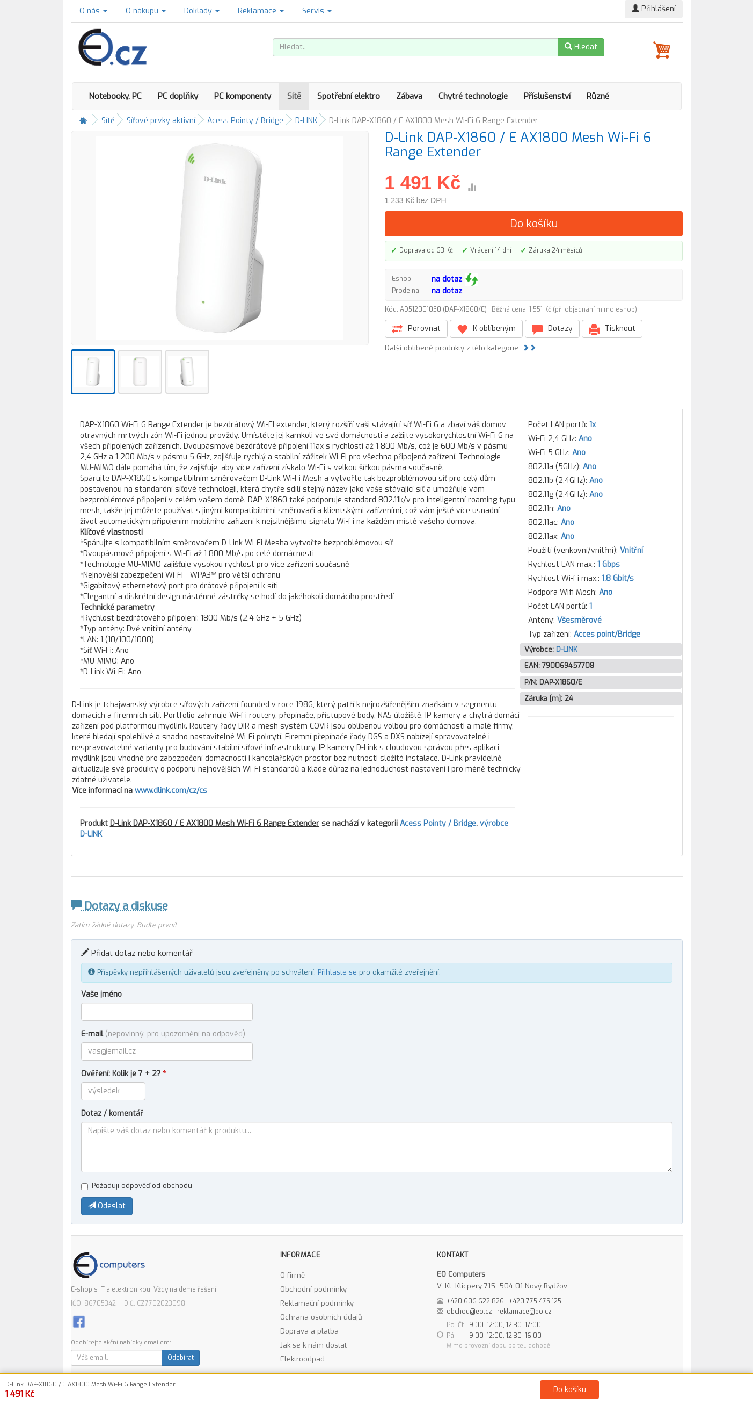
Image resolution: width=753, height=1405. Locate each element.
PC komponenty (242, 96)
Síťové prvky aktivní (161, 121)
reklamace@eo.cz (524, 1311)
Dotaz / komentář (112, 1113)
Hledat (581, 47)
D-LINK (306, 121)
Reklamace (261, 11)
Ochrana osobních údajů (321, 1317)
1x (592, 425)
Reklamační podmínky (317, 1303)
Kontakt (497, 1394)
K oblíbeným (486, 329)
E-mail (163, 1034)
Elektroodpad (302, 1359)
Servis (317, 11)
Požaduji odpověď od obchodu (136, 1185)
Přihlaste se (337, 972)
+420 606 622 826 (475, 1301)
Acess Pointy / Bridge (245, 121)
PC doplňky (178, 96)
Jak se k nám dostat (313, 1345)
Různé (598, 96)
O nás (93, 11)
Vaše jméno (101, 994)
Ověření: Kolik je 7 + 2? (123, 1074)
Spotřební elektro (348, 96)
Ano (585, 439)
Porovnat (416, 329)
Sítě (294, 96)
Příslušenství (547, 96)
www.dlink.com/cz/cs (171, 791)
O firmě (292, 1275)
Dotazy (552, 329)
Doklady (202, 11)
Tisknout (612, 329)
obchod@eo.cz (469, 1311)
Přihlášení (654, 9)
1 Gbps (608, 564)
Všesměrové (579, 620)
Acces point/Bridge (607, 634)
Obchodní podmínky (313, 1289)
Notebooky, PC (115, 96)
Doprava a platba (309, 1331)
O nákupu (146, 11)
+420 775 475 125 (535, 1301)
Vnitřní (631, 550)
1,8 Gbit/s (618, 578)
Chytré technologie (473, 96)
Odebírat (180, 1357)
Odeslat (107, 1206)
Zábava (409, 96)
